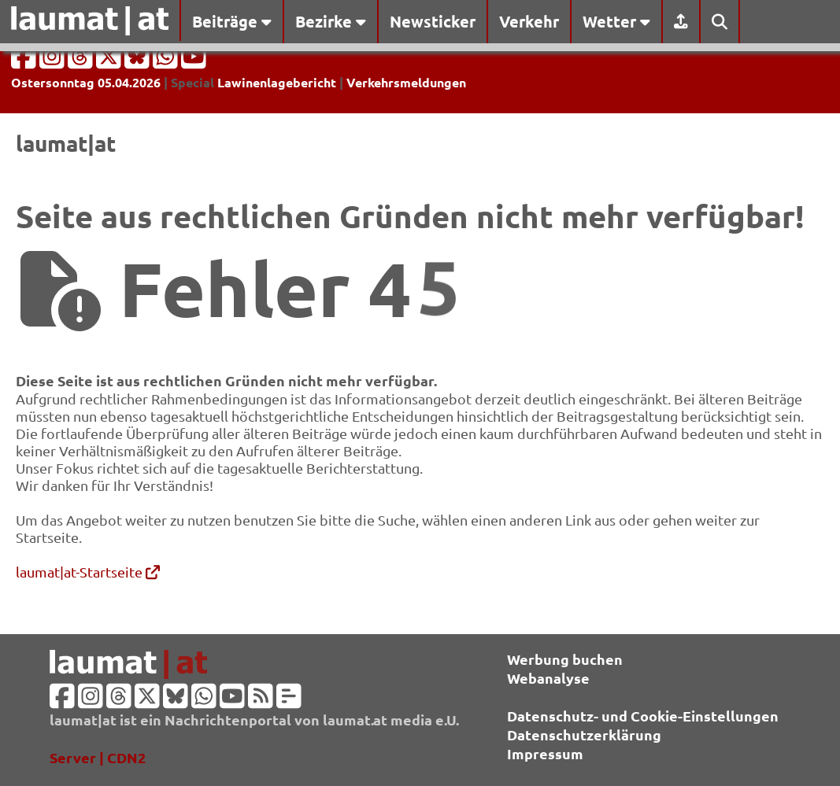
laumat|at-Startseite (88, 571)
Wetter (616, 21)
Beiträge (232, 21)
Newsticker (433, 21)
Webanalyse (548, 678)
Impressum (545, 753)
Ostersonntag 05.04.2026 (86, 82)
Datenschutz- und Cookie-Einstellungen (643, 716)
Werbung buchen (565, 659)
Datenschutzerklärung (584, 734)
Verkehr (529, 21)
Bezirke (330, 21)
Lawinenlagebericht (276, 82)
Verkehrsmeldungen (406, 82)
